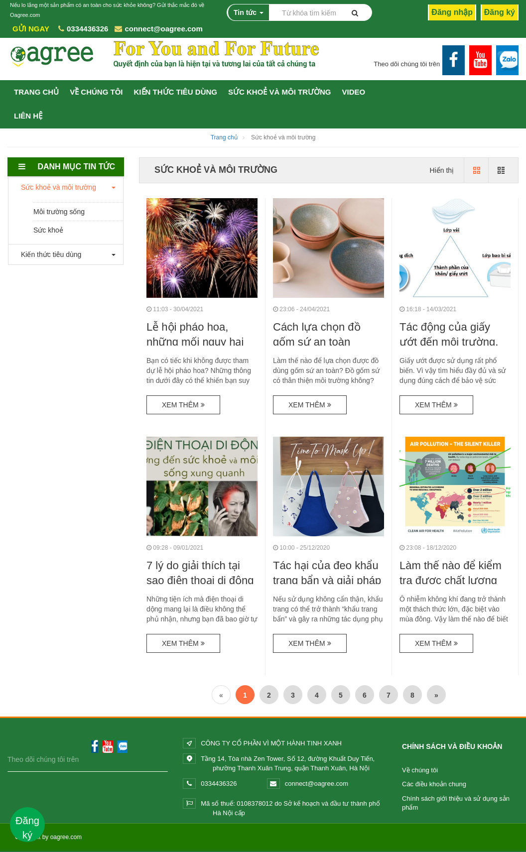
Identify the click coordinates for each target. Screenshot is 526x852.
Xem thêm (183, 405)
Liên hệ (28, 116)
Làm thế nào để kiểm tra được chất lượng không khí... (450, 579)
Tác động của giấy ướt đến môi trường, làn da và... (448, 341)
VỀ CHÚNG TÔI (96, 92)
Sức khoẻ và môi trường (279, 92)
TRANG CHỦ (36, 92)
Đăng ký (499, 12)
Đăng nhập (452, 12)
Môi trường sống (59, 212)
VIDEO (354, 92)
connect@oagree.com (163, 28)
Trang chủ (224, 137)
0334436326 (87, 28)
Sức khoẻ (48, 230)
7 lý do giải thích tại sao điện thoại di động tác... (200, 579)
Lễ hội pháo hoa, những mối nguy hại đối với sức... (195, 342)
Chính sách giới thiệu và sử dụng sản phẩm (456, 803)
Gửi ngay (30, 28)
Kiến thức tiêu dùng (176, 92)
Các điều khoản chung (434, 784)
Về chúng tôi (420, 770)
